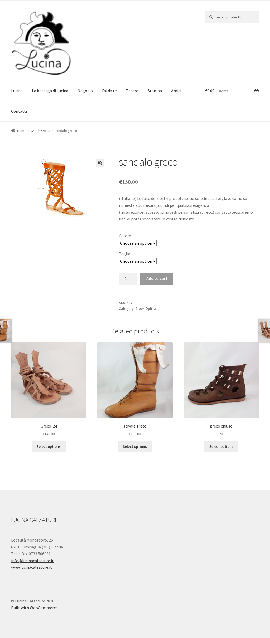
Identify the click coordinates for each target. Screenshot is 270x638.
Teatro (132, 90)
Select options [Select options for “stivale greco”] (135, 446)
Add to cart (156, 278)
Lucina (17, 90)
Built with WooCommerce (34, 607)
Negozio (85, 90)
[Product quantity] (128, 279)
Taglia (124, 253)
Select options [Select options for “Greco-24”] (49, 446)
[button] (100, 163)
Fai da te (109, 90)
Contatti (19, 111)
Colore (125, 235)
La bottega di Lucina (50, 90)
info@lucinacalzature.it (32, 560)
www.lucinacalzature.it (31, 567)
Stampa (155, 90)
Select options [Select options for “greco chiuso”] (221, 446)
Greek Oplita (41, 130)
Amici (176, 90)
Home (21, 130)
